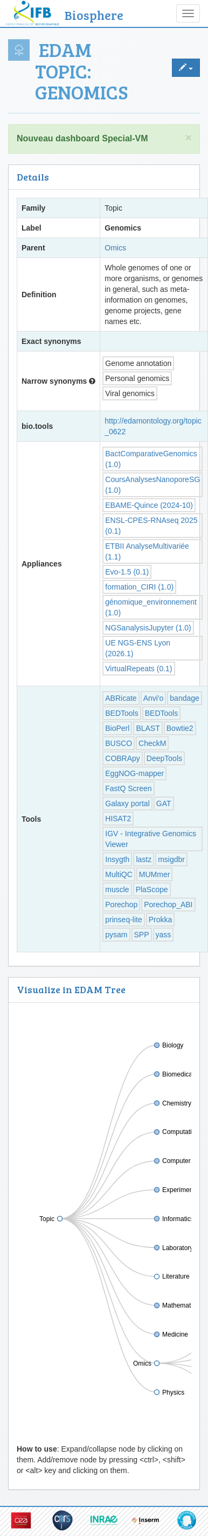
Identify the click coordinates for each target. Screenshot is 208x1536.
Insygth (117, 859)
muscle (117, 889)
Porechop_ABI (168, 904)
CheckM (152, 743)
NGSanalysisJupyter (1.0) (148, 627)
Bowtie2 (180, 728)
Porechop (121, 904)
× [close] (188, 137)
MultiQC (119, 874)
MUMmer (154, 874)
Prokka (160, 919)
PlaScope (152, 889)
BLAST (148, 728)
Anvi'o (153, 698)
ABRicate (120, 698)
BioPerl (117, 728)
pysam (116, 934)
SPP (141, 934)
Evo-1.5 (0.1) (127, 572)
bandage (184, 698)
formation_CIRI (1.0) (139, 587)
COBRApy (122, 758)
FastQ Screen (128, 788)
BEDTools (121, 713)
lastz (143, 859)
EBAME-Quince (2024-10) (149, 505)
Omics (115, 247)
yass (163, 934)
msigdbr (171, 859)
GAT (163, 803)
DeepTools (164, 758)
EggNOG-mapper (134, 773)
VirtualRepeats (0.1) (138, 668)
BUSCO (118, 743)
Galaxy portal (127, 803)
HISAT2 (118, 818)
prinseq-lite (123, 919)
